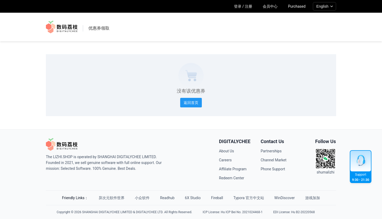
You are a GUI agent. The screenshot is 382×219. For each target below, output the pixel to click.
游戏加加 (313, 198)
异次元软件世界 (111, 198)
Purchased (296, 6)
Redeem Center (231, 178)
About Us (226, 151)
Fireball (217, 198)
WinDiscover (285, 198)
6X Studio (193, 198)
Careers (225, 160)
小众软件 (142, 198)
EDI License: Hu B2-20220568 (294, 212)
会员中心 (270, 6)
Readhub (167, 198)
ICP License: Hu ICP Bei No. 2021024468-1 (232, 212)
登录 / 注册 (243, 6)
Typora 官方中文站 (249, 198)
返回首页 (191, 103)
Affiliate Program (233, 169)
